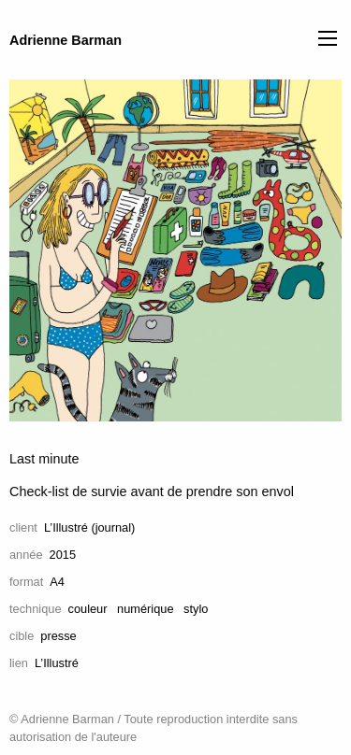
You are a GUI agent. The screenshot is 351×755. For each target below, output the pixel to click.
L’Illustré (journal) (89, 527)
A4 (57, 582)
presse (58, 636)
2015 (63, 555)
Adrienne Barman (65, 40)
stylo (195, 609)
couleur (88, 609)
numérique (145, 609)
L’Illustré (57, 663)
